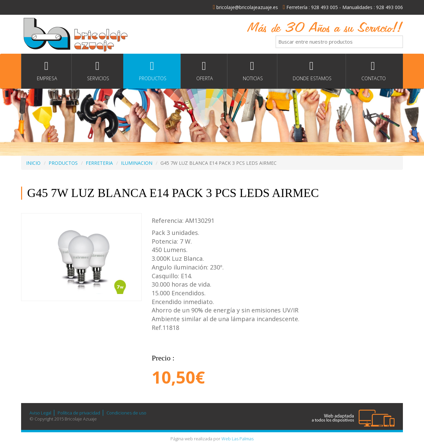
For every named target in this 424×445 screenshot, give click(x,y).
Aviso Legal (40, 413)
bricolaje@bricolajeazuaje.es (245, 7)
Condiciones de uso (126, 413)
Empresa (46, 71)
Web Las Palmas (237, 439)
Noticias (252, 71)
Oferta (204, 71)
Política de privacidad (79, 413)
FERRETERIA (99, 163)
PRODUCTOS (63, 163)
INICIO (33, 163)
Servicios (97, 71)
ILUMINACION (136, 163)
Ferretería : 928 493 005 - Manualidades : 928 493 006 (343, 7)
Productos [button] (152, 71)
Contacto (373, 71)
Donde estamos (311, 71)
